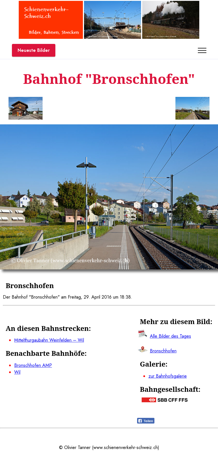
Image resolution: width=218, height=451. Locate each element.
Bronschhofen (163, 351)
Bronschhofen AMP (33, 365)
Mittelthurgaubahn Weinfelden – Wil (49, 340)
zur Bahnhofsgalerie (167, 376)
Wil (17, 372)
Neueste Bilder (34, 50)
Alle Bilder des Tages (170, 336)
